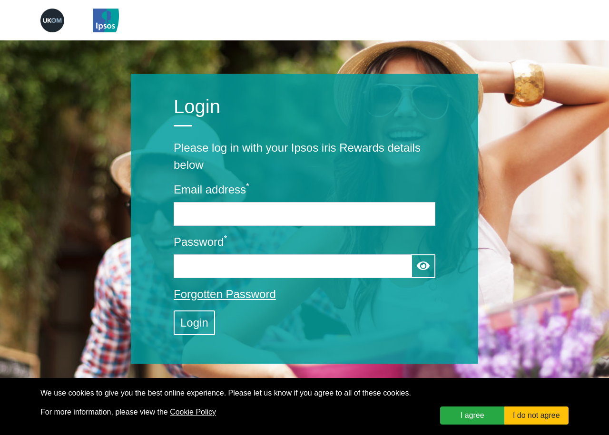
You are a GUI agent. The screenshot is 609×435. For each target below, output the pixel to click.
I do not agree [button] (536, 415)
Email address (211, 189)
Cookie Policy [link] (193, 412)
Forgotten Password (225, 294)
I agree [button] (472, 415)
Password (200, 241)
